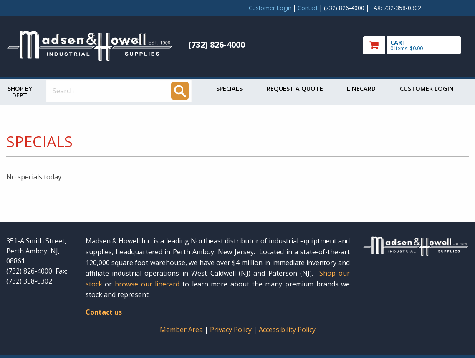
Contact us (104, 312)
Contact (308, 8)
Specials (229, 88)
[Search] (180, 91)
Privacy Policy (231, 329)
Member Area (181, 329)
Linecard (361, 88)
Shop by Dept (20, 91)
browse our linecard (147, 284)
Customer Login (270, 8)
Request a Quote (295, 88)
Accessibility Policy (287, 329)
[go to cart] (416, 45)
